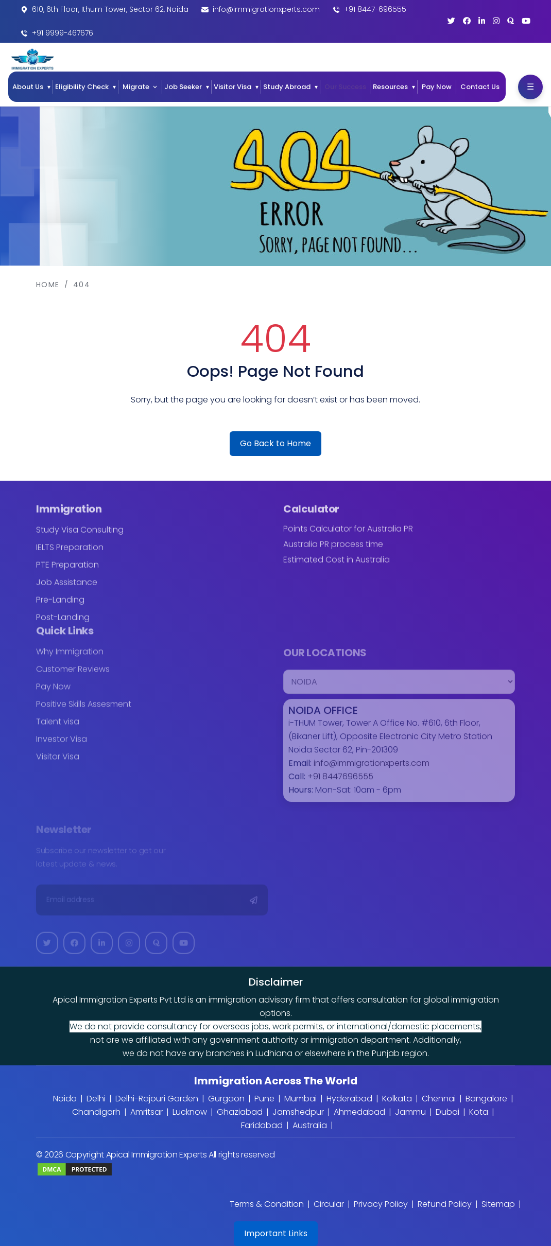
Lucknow (190, 1112)
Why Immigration (70, 657)
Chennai (439, 1098)
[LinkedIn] (481, 20)
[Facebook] (467, 20)
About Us (27, 87)
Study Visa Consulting (80, 535)
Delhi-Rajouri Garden (156, 1098)
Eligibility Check (82, 87)
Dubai (447, 1112)
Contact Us (480, 87)
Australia (309, 1125)
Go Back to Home (275, 443)
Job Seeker (183, 87)
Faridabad (262, 1125)
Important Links (275, 1233)
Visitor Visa (232, 87)
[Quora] (510, 20)
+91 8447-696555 (375, 9)
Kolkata (397, 1098)
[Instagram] (496, 20)
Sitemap (498, 1204)
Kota (478, 1112)
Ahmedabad (359, 1112)
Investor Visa (61, 745)
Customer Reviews (73, 675)
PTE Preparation (67, 570)
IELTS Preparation (70, 553)
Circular (329, 1204)
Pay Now (437, 87)
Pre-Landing (60, 605)
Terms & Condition (267, 1204)
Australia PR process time (333, 550)
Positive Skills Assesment (83, 710)
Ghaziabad (240, 1112)
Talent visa (57, 727)
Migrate (136, 87)
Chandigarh (96, 1112)
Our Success (345, 87)
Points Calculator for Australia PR (348, 534)
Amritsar (146, 1112)
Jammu (410, 1112)
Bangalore (486, 1098)
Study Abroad (287, 87)
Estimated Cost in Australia (336, 565)
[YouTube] (526, 20)
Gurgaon (226, 1098)
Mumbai (300, 1098)
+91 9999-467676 (62, 33)
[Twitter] (451, 20)
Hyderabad (349, 1098)
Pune (264, 1098)
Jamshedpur (298, 1112)
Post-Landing (63, 623)
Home (48, 284)
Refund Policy (445, 1204)
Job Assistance (66, 588)
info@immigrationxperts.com (266, 9)
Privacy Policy (381, 1204)
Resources (390, 87)
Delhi (96, 1098)
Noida (65, 1098)
